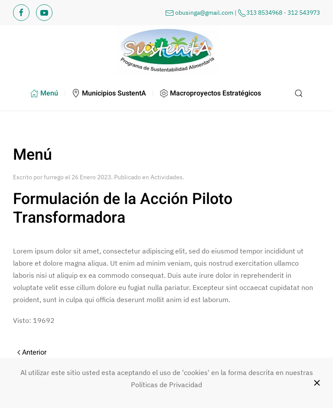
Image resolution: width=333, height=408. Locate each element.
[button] (299, 93)
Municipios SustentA (109, 93)
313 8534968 (264, 12)
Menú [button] (44, 93)
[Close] (317, 383)
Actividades (166, 177)
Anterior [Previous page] (31, 352)
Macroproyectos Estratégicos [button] (210, 93)
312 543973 (303, 12)
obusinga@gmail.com (204, 12)
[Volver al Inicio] (166, 50)
